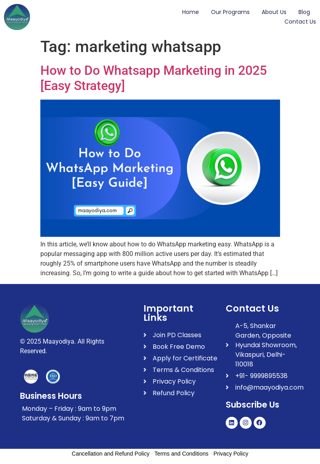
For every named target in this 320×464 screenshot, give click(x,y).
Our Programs (230, 12)
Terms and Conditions (181, 453)
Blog (304, 12)
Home (190, 12)
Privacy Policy (230, 453)
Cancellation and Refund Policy (111, 453)
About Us (274, 12)
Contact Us (300, 22)
